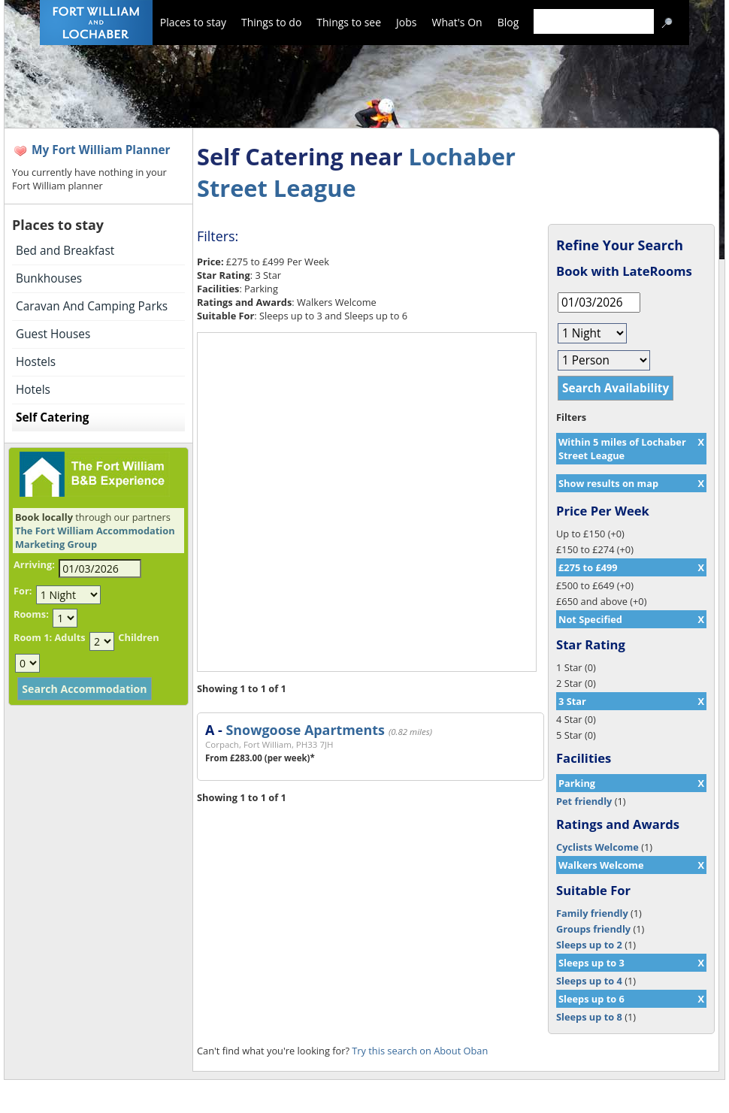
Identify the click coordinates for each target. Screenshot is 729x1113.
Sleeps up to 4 (589, 980)
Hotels (33, 390)
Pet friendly (584, 801)
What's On (457, 22)
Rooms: (31, 614)
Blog (508, 22)
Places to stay (193, 22)
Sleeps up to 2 (589, 944)
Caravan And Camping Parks (92, 306)
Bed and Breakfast (65, 251)
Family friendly (592, 913)
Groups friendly (593, 929)
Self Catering (52, 417)
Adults (69, 637)
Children (138, 637)
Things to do (271, 22)
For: (23, 590)
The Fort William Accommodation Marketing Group (95, 537)
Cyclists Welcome (597, 847)
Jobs (406, 22)
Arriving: (34, 564)
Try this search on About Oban (420, 1050)
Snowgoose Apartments (304, 730)
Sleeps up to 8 (589, 1017)
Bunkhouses (49, 278)
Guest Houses (53, 334)
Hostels (36, 362)
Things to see (348, 22)
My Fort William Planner (101, 150)
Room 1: (33, 637)
